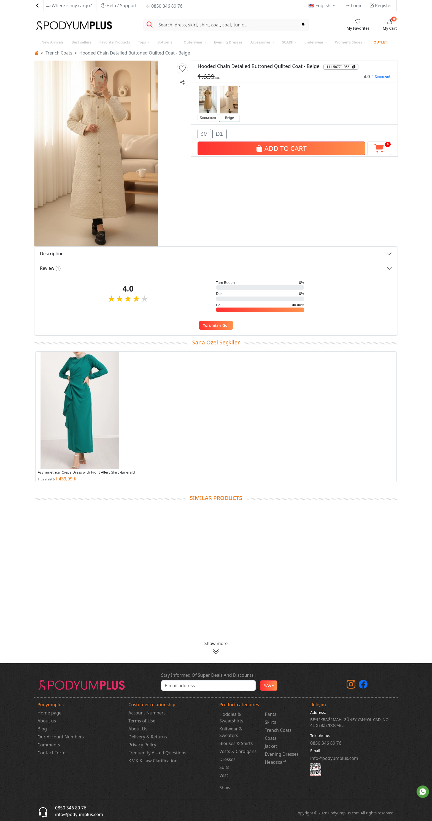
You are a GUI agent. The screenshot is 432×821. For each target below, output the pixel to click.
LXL (219, 134)
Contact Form (51, 753)
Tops (142, 42)
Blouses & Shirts (236, 743)
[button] (182, 68)
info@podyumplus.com (334, 758)
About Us (137, 729)
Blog (42, 729)
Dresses (227, 759)
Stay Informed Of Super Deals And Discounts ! (208, 675)
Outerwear (194, 42)
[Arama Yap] (149, 25)
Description (52, 254)
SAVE (269, 686)
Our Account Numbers (60, 737)
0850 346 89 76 (164, 6)
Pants (270, 714)
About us (46, 721)
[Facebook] (363, 686)
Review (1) (50, 268)
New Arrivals (52, 42)
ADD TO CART (281, 147)
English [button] (323, 5)
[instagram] (351, 686)
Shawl (225, 788)
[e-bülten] (208, 685)
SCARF (288, 42)
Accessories (261, 42)
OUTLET (380, 42)
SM (204, 134)
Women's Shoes (349, 42)
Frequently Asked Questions (157, 753)
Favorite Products (114, 42)
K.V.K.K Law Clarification (152, 761)
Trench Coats (58, 53)
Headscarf (275, 762)
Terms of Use (141, 721)
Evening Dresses (228, 42)
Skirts (270, 722)
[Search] (226, 25)
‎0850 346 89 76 (325, 743)
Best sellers (81, 42)
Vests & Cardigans (237, 751)
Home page (49, 713)
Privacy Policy (142, 745)
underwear (314, 42)
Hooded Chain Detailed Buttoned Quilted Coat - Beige (134, 53)
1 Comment (381, 76)
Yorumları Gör (216, 325)
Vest (223, 775)
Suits (224, 767)
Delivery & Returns (147, 737)
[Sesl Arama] (303, 25)
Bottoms (165, 42)
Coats (270, 738)
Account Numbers (147, 713)
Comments (48, 745)
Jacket (271, 746)
